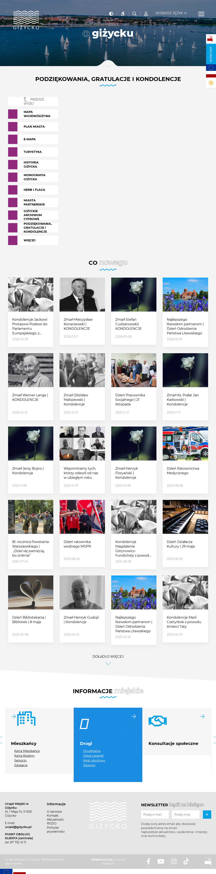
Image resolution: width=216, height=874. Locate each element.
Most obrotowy (94, 760)
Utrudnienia (91, 751)
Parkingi (89, 765)
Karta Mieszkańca (27, 751)
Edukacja (20, 765)
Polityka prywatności (56, 829)
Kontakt (211, 54)
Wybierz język (169, 10)
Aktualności (55, 819)
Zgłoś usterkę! (93, 756)
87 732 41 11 (18, 842)
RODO (51, 823)
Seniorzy (20, 760)
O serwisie (54, 812)
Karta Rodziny (24, 756)
